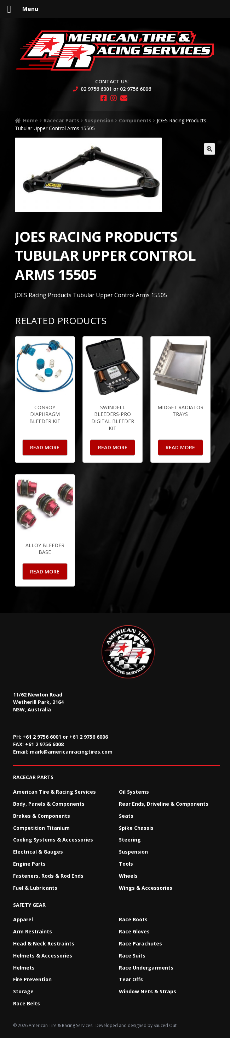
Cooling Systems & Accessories (53, 839)
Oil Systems (134, 791)
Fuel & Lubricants (35, 887)
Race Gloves (134, 931)
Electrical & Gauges (38, 851)
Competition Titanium (41, 828)
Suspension (99, 120)
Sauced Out (165, 1025)
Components (135, 120)
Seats (126, 815)
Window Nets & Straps (147, 991)
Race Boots (133, 919)
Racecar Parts (61, 120)
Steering (130, 839)
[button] (209, 149)
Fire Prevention (32, 979)
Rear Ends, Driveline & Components (163, 803)
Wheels (128, 875)
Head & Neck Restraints (43, 943)
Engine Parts (29, 863)
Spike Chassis (136, 828)
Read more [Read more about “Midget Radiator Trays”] (180, 447)
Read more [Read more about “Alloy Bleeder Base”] (44, 571)
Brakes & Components (41, 815)
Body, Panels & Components (49, 803)
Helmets (24, 967)
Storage (23, 991)
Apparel (23, 919)
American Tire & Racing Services (54, 791)
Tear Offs (131, 979)
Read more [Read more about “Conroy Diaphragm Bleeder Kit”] (44, 447)
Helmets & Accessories (42, 955)
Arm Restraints (32, 931)
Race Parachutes (140, 943)
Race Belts (26, 1003)
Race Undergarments (146, 967)
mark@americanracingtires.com (71, 751)
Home (30, 120)
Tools (126, 863)
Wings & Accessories (145, 887)
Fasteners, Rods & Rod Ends (48, 875)
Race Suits (132, 955)
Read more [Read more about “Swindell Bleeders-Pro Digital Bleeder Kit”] (112, 447)
